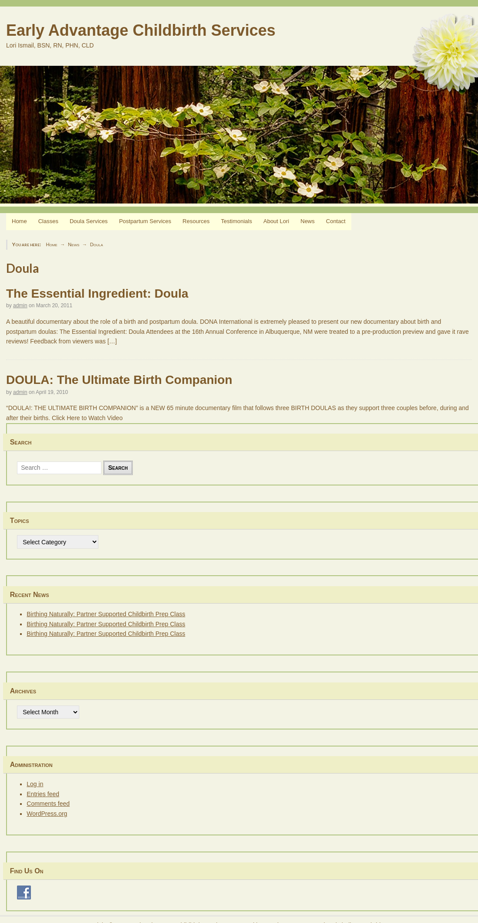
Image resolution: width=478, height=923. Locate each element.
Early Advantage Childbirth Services (141, 30)
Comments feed (48, 803)
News (307, 221)
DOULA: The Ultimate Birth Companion (119, 380)
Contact (336, 221)
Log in (35, 783)
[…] (112, 341)
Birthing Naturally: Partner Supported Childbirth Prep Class (106, 614)
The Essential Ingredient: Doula (97, 293)
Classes (48, 221)
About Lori (276, 221)
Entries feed (43, 794)
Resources (195, 221)
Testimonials (236, 221)
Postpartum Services (145, 221)
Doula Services (89, 221)
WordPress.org (47, 813)
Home (19, 221)
